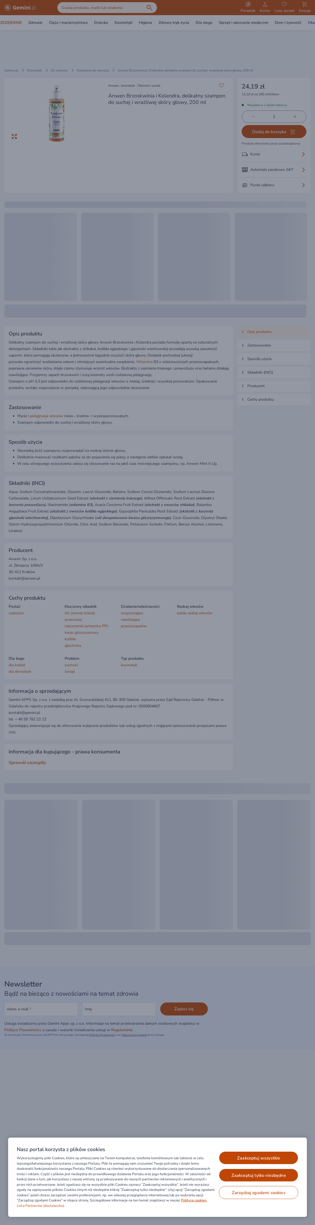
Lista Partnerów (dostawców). (41, 1205)
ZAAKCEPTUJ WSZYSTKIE (258, 1158)
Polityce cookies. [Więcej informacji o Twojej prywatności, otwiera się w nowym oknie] (194, 1200)
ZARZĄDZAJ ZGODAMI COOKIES (259, 1193)
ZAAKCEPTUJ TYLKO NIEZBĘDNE (258, 1175)
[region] (157, 1177)
